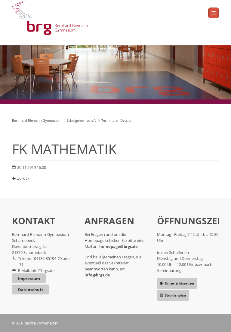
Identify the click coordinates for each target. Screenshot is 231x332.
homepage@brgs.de (118, 246)
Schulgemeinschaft (81, 120)
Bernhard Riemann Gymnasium (36, 120)
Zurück (23, 178)
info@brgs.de (42, 270)
